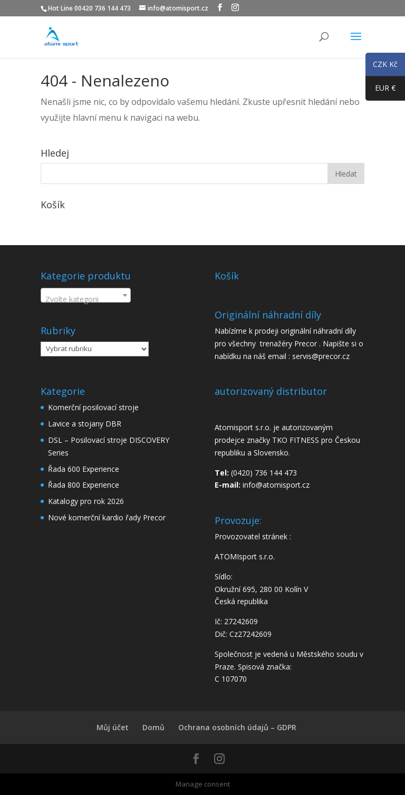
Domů (153, 727)
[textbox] (85, 299)
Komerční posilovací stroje (93, 407)
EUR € (380, 90)
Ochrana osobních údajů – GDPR (237, 727)
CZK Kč (381, 65)
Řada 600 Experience (83, 469)
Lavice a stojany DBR (84, 424)
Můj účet (113, 727)
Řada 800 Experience (83, 485)
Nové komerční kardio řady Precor (107, 517)
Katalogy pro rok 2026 (86, 501)
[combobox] (86, 295)
